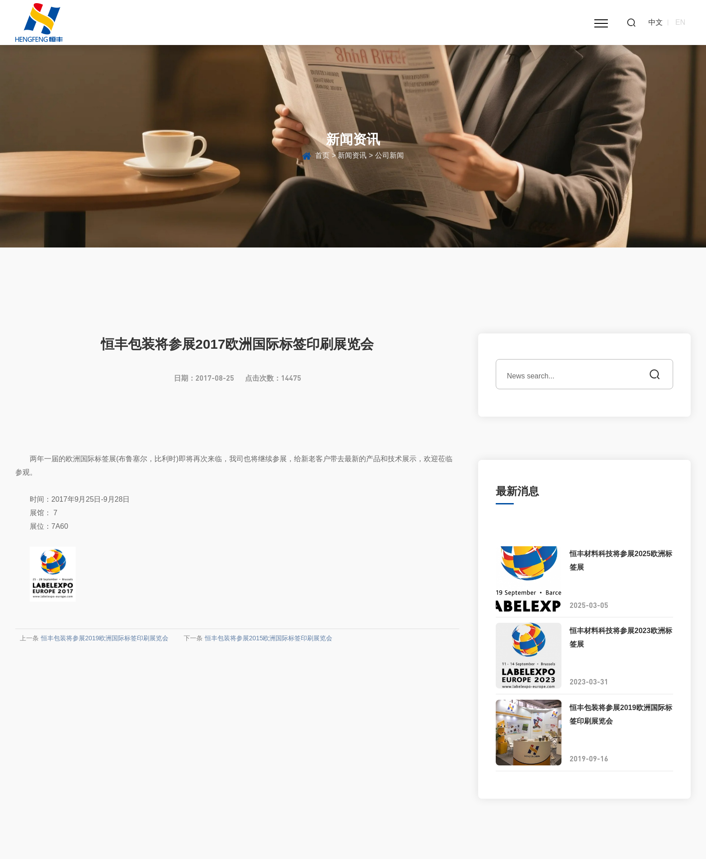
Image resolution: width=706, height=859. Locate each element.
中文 (655, 22)
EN (680, 22)
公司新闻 (389, 158)
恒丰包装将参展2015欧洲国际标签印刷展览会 (268, 638)
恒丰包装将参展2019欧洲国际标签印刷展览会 (104, 638)
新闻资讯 (352, 158)
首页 (322, 158)
